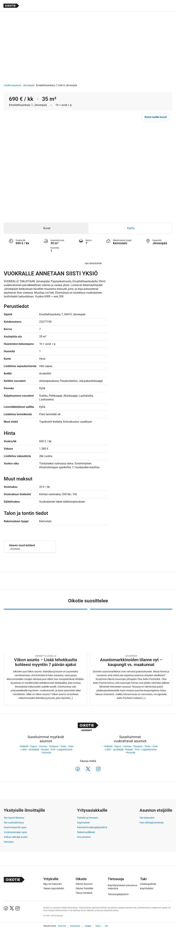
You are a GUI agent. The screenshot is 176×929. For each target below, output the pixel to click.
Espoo (33, 746)
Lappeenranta (64, 749)
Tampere (53, 746)
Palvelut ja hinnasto (87, 817)
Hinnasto (9, 841)
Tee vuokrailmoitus (14, 822)
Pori (53, 749)
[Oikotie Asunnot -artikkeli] (45, 657)
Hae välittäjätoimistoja (152, 822)
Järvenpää (28, 85)
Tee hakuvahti (147, 817)
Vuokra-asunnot (12, 85)
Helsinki (24, 746)
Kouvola (46, 752)
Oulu (70, 746)
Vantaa (43, 746)
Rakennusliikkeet (86, 832)
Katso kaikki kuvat (156, 117)
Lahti (23, 749)
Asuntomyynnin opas (15, 827)
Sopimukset (83, 822)
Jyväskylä (34, 749)
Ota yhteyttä (84, 837)
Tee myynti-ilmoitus (14, 817)
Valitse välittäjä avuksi (16, 837)
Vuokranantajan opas (15, 832)
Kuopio (45, 749)
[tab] (46, 228)
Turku (63, 746)
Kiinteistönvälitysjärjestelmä (92, 827)
